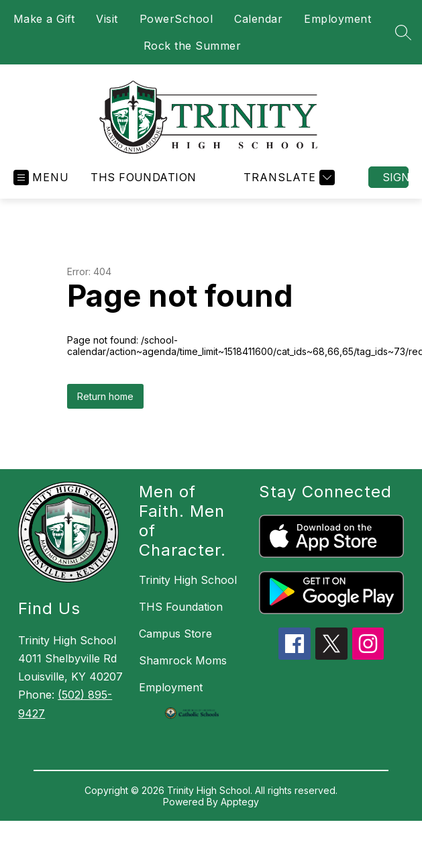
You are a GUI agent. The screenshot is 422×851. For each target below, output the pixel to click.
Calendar (258, 19)
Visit (107, 19)
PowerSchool (176, 19)
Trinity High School (188, 580)
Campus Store (175, 633)
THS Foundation (144, 177)
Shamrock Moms (183, 660)
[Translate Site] (287, 177)
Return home (105, 396)
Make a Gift (44, 19)
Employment (337, 19)
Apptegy (240, 801)
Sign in (395, 177)
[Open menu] (41, 177)
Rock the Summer (193, 45)
